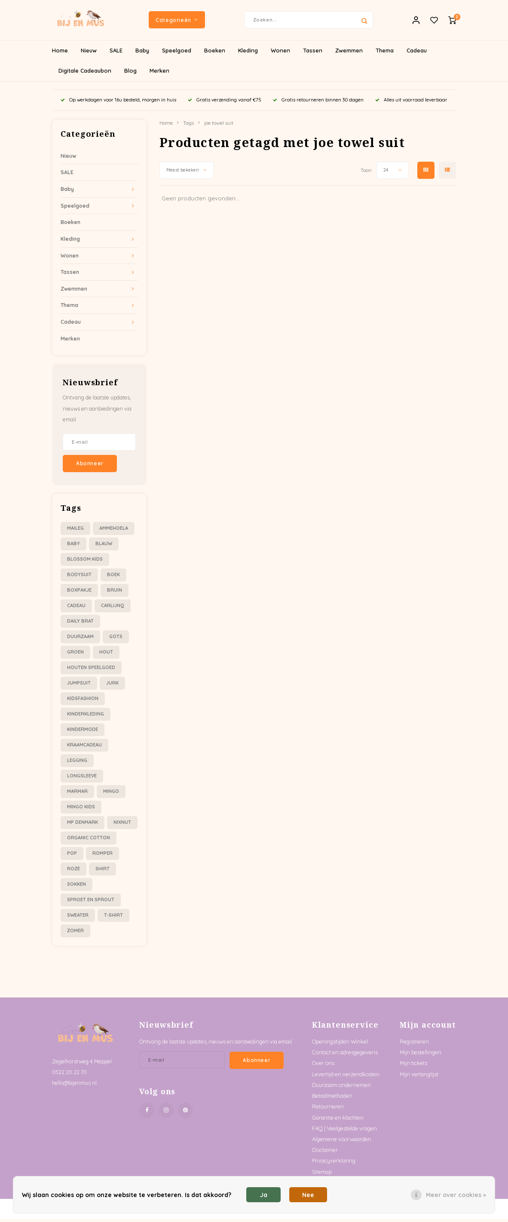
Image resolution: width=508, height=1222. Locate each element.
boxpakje (79, 593)
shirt (102, 872)
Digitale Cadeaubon (84, 73)
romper (102, 856)
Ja (263, 1195)
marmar (77, 794)
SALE (116, 53)
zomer (75, 933)
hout (106, 655)
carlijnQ (112, 608)
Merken (159, 73)
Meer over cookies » (456, 1195)
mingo (111, 794)
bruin (114, 593)
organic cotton (88, 841)
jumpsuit (79, 686)
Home (60, 53)
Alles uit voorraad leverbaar (411, 103)
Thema (385, 53)
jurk (112, 686)
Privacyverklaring (333, 1164)
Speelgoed (176, 53)
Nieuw (89, 53)
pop (72, 856)
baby (73, 546)
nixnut (122, 825)
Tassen (312, 53)
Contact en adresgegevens (345, 1055)
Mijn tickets (413, 1066)
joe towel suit (218, 126)
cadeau (76, 608)
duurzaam (80, 639)
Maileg (75, 531)
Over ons (323, 1066)
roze (73, 872)
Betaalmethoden (332, 1098)
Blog (130, 73)
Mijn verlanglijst (419, 1077)
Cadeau (417, 53)
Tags (188, 126)
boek (113, 577)
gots (115, 639)
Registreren (414, 1044)
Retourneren (328, 1109)
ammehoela (113, 531)
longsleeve (82, 779)
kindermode (82, 732)
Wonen (280, 53)
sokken (76, 887)
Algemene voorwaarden (341, 1142)
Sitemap (322, 1174)
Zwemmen (349, 53)
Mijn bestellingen (420, 1055)
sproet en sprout (90, 903)
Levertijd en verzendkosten (345, 1077)
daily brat (80, 624)
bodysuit (79, 577)
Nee (308, 1195)
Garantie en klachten (338, 1120)
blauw (103, 546)
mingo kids (81, 810)
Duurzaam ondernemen (341, 1087)
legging (77, 763)
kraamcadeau (84, 748)
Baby (142, 53)
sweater (78, 918)
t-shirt (113, 918)
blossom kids (85, 562)
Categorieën (177, 21)
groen (75, 655)
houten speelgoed (91, 670)
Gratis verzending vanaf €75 (224, 103)
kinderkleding (85, 717)
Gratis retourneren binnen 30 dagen (318, 103)
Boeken (214, 53)
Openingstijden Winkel (340, 1044)
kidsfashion (82, 701)
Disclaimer (325, 1152)
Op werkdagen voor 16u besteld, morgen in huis (118, 103)
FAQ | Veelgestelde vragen (344, 1131)
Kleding (248, 53)
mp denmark (82, 825)
